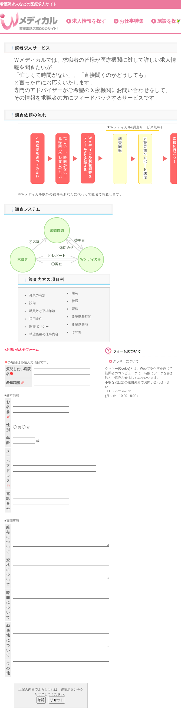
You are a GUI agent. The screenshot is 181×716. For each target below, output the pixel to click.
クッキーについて (126, 361)
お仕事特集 (131, 21)
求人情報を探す (89, 21)
